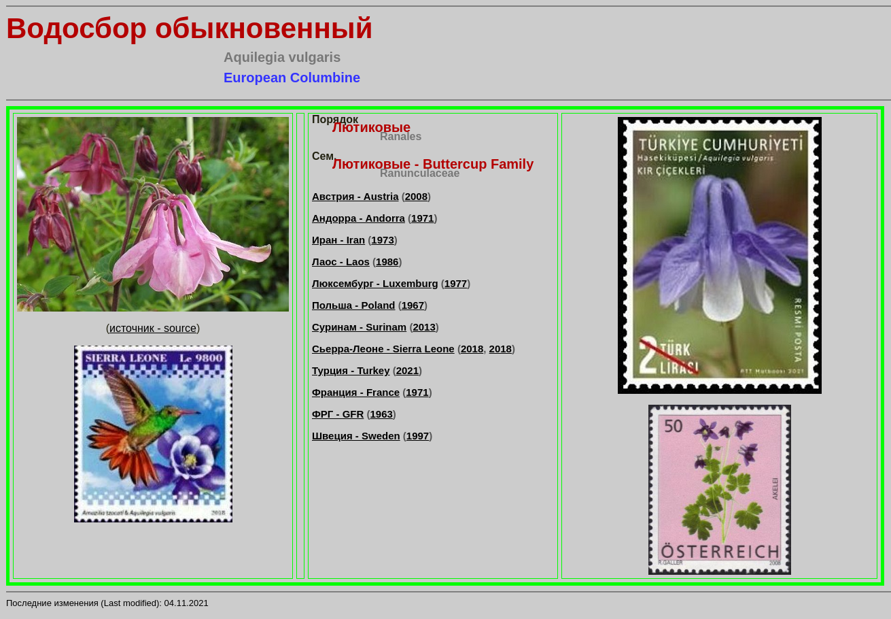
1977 (455, 283)
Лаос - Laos (341, 261)
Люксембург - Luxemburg (375, 283)
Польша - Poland (354, 305)
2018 (472, 348)
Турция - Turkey (351, 370)
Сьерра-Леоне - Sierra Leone (383, 348)
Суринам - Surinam (359, 327)
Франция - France (356, 392)
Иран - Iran (338, 240)
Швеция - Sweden (356, 435)
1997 (417, 435)
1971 (422, 218)
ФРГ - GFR (338, 414)
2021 (407, 370)
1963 (381, 414)
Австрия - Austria (355, 196)
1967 (413, 305)
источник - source (152, 328)
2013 (424, 327)
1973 (382, 240)
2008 (416, 196)
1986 (387, 261)
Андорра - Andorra (358, 218)
